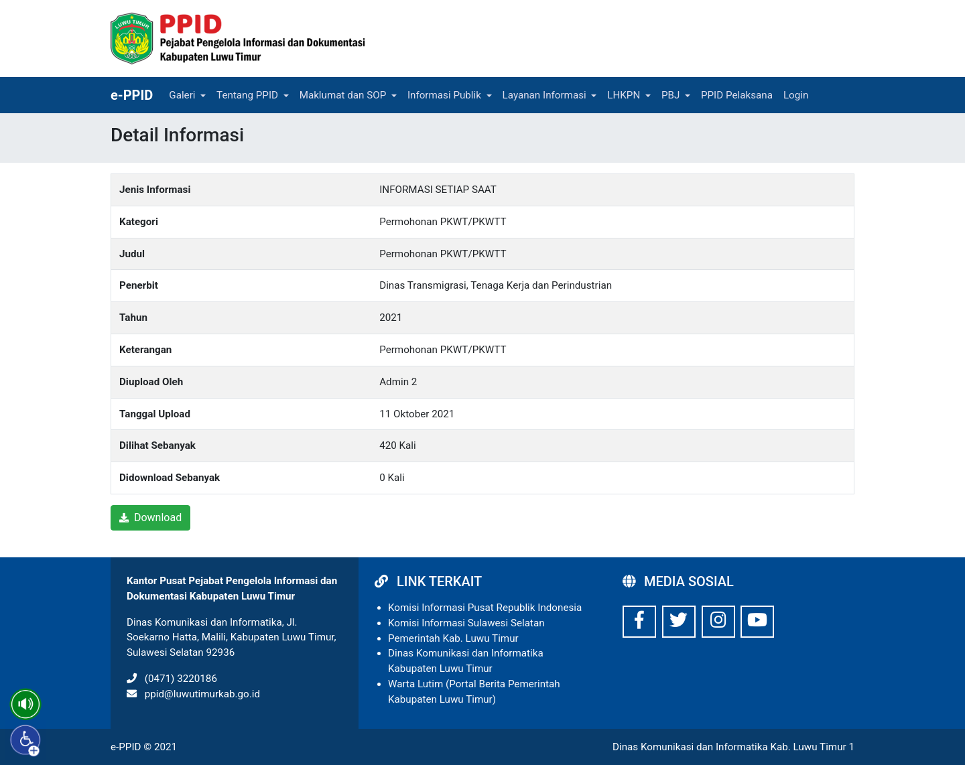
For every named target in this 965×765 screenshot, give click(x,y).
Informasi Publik (444, 95)
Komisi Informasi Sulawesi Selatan (466, 623)
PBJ (670, 95)
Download (150, 517)
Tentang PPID (247, 95)
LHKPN (623, 95)
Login (795, 95)
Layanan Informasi (544, 95)
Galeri (182, 95)
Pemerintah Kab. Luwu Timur (453, 638)
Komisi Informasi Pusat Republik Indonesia (485, 608)
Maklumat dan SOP (343, 95)
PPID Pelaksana (737, 95)
